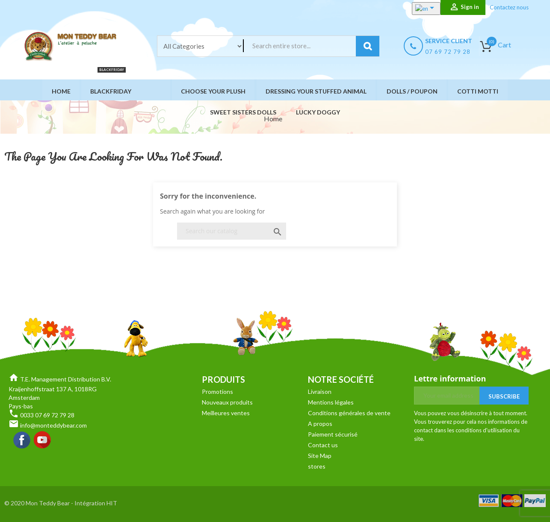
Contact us (323, 445)
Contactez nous (509, 7)
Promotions (217, 391)
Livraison (319, 391)
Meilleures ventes (226, 412)
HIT (111, 503)
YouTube (42, 440)
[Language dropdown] (420, 8)
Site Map (319, 455)
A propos (320, 423)
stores (316, 466)
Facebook (22, 440)
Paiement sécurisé (333, 434)
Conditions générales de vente (349, 412)
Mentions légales (331, 402)
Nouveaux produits (227, 402)
